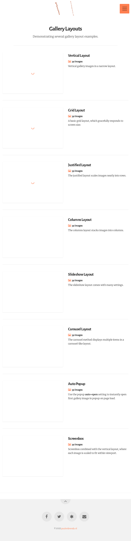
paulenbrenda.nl (69, 528)
